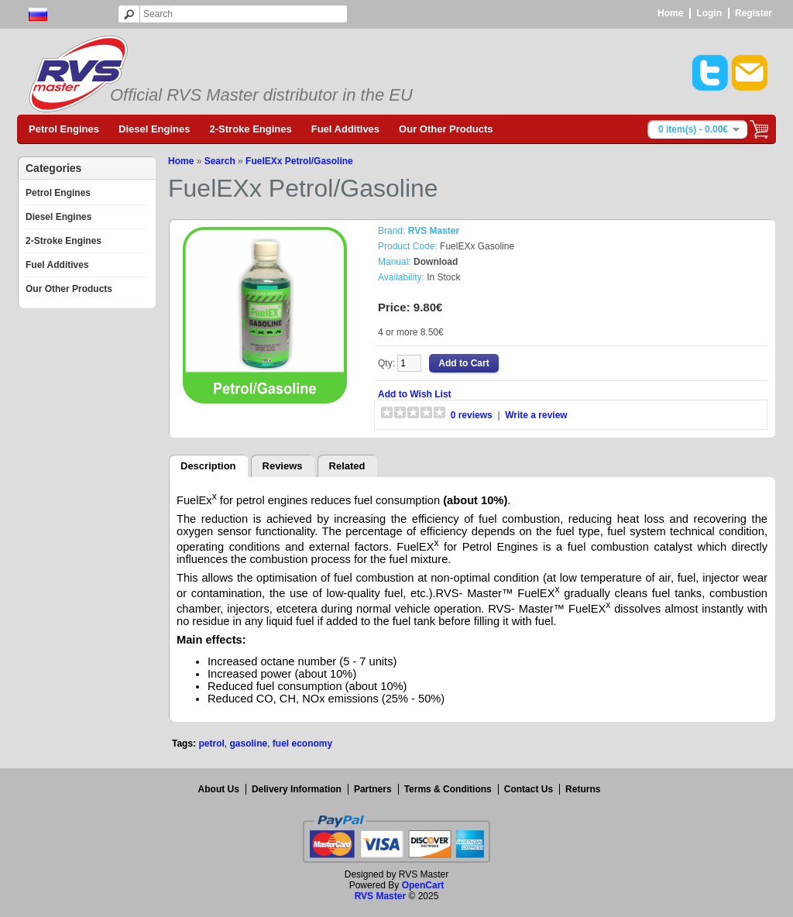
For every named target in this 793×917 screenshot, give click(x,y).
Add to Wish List (414, 394)
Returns (582, 789)
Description (208, 466)
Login (709, 13)
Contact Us (528, 789)
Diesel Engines (154, 129)
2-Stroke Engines (251, 129)
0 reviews (472, 415)
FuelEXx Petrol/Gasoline (299, 161)
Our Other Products (446, 129)
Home (670, 13)
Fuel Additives (345, 129)
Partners (373, 789)
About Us (218, 789)
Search (219, 161)
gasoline (248, 743)
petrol (211, 743)
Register (753, 13)
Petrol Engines (64, 129)
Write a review (536, 415)
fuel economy (302, 743)
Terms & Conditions (448, 789)
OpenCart (423, 885)
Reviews (283, 466)
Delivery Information (297, 789)
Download (436, 261)
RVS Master (380, 896)
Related (347, 466)
